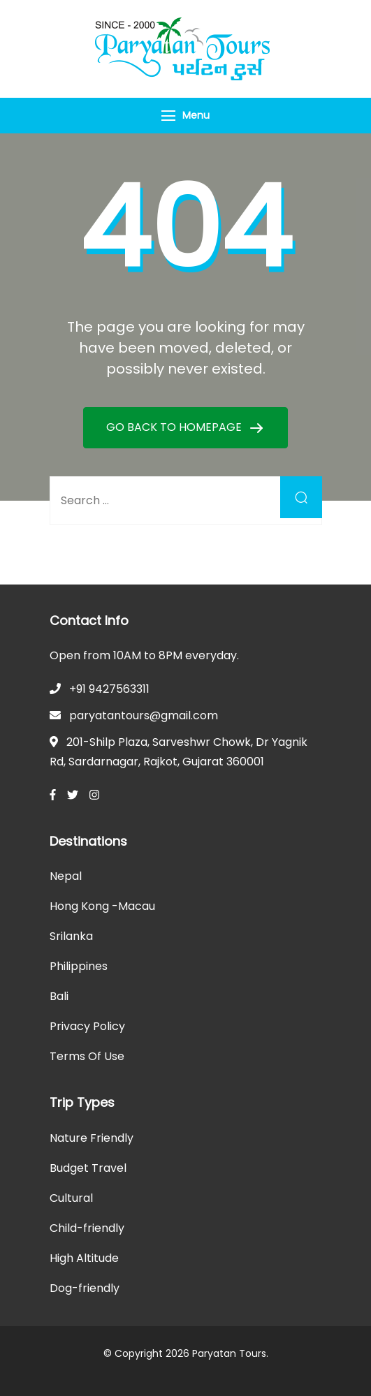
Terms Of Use (87, 1056)
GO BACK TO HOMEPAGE (175, 427)
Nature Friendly (91, 1138)
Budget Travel (88, 1168)
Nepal (66, 876)
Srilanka (71, 936)
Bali (59, 996)
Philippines (79, 966)
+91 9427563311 (109, 689)
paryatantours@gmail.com (143, 715)
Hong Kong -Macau (102, 906)
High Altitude (84, 1258)
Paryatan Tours (229, 1353)
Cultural (71, 1198)
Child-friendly (87, 1228)
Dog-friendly (84, 1288)
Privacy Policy (87, 1026)
